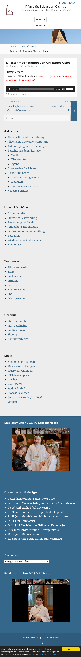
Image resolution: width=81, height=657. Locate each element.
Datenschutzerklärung (31, 637)
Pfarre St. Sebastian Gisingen (46, 6)
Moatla (15, 155)
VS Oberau (14, 379)
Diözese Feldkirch (18, 393)
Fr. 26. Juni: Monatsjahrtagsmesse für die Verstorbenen (41, 503)
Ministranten (19, 159)
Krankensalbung (18, 289)
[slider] (36, 89)
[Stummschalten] (63, 89)
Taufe (11, 271)
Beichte (12, 285)
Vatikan (12, 401)
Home (12, 46)
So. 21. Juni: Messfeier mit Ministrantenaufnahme (38, 516)
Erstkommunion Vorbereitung (26, 231)
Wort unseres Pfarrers (24, 186)
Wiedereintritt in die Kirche (25, 240)
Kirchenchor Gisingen (21, 361)
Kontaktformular (18, 339)
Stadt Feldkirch (17, 388)
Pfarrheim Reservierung (22, 218)
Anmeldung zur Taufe (21, 222)
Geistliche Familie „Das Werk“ (26, 397)
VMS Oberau (15, 384)
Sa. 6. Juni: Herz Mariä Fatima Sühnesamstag (35, 538)
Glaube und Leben (27, 46)
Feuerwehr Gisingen (20, 370)
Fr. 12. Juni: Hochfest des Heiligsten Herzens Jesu (37, 525)
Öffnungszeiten (17, 213)
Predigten (17, 181)
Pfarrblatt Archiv (18, 321)
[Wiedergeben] (9, 89)
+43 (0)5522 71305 (68, 3)
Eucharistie (15, 276)
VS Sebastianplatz (18, 375)
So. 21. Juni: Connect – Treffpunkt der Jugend (35, 512)
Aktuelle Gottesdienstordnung (26, 137)
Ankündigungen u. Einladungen (27, 146)
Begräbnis (14, 235)
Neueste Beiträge (18, 190)
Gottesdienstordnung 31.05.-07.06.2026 (31, 498)
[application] (40, 89)
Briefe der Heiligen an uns (27, 177)
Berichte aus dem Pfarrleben (25, 150)
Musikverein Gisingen (21, 366)
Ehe (10, 294)
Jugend (15, 164)
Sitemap (13, 334)
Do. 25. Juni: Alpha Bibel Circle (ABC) (30, 507)
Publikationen (16, 330)
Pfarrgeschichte (17, 325)
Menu (42, 19)
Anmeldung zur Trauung (23, 226)
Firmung (13, 280)
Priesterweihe (16, 298)
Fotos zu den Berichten (22, 168)
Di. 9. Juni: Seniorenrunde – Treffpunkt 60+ (34, 530)
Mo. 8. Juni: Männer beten (23, 534)
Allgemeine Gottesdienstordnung (28, 141)
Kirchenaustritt (17, 244)
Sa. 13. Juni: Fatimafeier (21, 521)
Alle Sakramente (17, 267)
